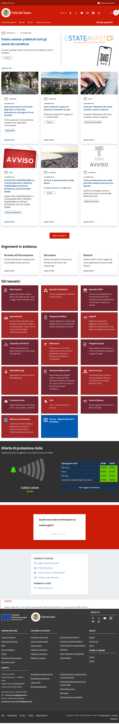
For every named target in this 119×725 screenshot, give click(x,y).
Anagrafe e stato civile (39, 637)
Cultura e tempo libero (39, 641)
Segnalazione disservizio (40, 678)
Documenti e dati (8, 662)
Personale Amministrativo (11, 658)
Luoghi (92, 657)
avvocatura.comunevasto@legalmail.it (16, 701)
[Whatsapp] (94, 12)
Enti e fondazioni (7, 649)
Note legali (64, 693)
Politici (4, 653)
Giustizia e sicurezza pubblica (71, 641)
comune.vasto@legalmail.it (16, 695)
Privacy (22, 715)
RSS (3, 715)
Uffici (3, 645)
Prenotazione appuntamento (42, 674)
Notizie (92, 637)
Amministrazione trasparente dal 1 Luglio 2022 (73, 683)
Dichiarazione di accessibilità (71, 697)
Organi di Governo (8, 637)
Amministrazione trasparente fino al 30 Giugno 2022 (73, 676)
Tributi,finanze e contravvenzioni (72, 645)
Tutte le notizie (59, 235)
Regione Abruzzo (7, 3)
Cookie (30, 715)
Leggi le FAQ (35, 682)
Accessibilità (12, 715)
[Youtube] (77, 12)
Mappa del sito (41, 715)
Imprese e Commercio (39, 649)
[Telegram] (89, 12)
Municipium (105, 715)
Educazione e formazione (69, 637)
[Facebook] (66, 12)
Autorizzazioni (65, 658)
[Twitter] (71, 12)
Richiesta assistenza (38, 686)
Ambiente (64, 649)
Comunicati (10, 33)
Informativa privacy (67, 689)
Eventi (91, 661)
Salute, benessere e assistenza (72, 653)
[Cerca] (115, 12)
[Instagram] (83, 12)
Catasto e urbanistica (39, 653)
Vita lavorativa (36, 645)
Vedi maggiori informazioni (89, 487)
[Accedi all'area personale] (106, 3)
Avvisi (87, 99)
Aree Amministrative (9, 641)
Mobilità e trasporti (38, 658)
